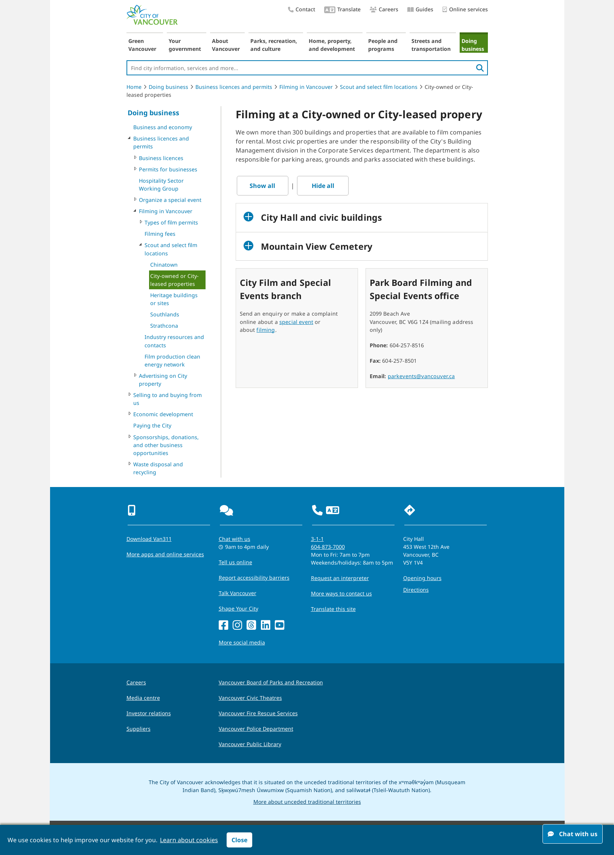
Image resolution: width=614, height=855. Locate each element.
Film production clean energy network (172, 360)
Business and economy (162, 127)
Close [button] (239, 840)
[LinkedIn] (265, 625)
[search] (480, 67)
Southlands (164, 314)
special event (296, 321)
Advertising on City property (163, 379)
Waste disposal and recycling (158, 468)
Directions (416, 589)
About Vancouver (226, 44)
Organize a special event (170, 199)
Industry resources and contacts (174, 340)
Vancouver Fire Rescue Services (258, 713)
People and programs (383, 44)
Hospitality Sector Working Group (161, 184)
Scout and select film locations (378, 86)
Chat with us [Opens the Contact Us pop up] (234, 538)
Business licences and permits (233, 86)
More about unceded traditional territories (307, 801)
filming (265, 329)
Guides (420, 9)
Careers (384, 9)
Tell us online (235, 562)
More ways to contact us (341, 593)
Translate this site (333, 608)
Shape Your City (238, 608)
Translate (342, 10)
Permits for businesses (168, 169)
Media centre (143, 697)
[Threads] (251, 625)
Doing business (473, 44)
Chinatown (164, 264)
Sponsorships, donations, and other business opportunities (166, 445)
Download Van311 (149, 538)
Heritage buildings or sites (174, 299)
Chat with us (572, 834)
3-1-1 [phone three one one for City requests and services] (317, 538)
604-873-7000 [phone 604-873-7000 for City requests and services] (328, 546)
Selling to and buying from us (167, 398)
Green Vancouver (142, 44)
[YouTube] (279, 625)
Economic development (163, 414)
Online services (465, 10)
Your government (185, 44)
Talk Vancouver (237, 593)
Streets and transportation (431, 44)
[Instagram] (237, 625)
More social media (242, 642)
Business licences (161, 158)
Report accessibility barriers (254, 577)
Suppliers (138, 728)
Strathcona (164, 325)
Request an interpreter (340, 578)
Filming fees (160, 233)
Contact (301, 9)
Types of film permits (171, 222)
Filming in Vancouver (306, 86)
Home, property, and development (332, 44)
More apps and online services (165, 554)
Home (134, 86)
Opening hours (422, 578)
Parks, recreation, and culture (273, 44)
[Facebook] (223, 625)
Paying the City (152, 425)
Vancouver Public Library (250, 744)
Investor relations (148, 713)
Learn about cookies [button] (189, 840)
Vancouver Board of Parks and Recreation (271, 682)
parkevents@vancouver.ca (421, 376)
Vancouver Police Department (256, 728)
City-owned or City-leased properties (174, 279)
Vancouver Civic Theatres (250, 697)
